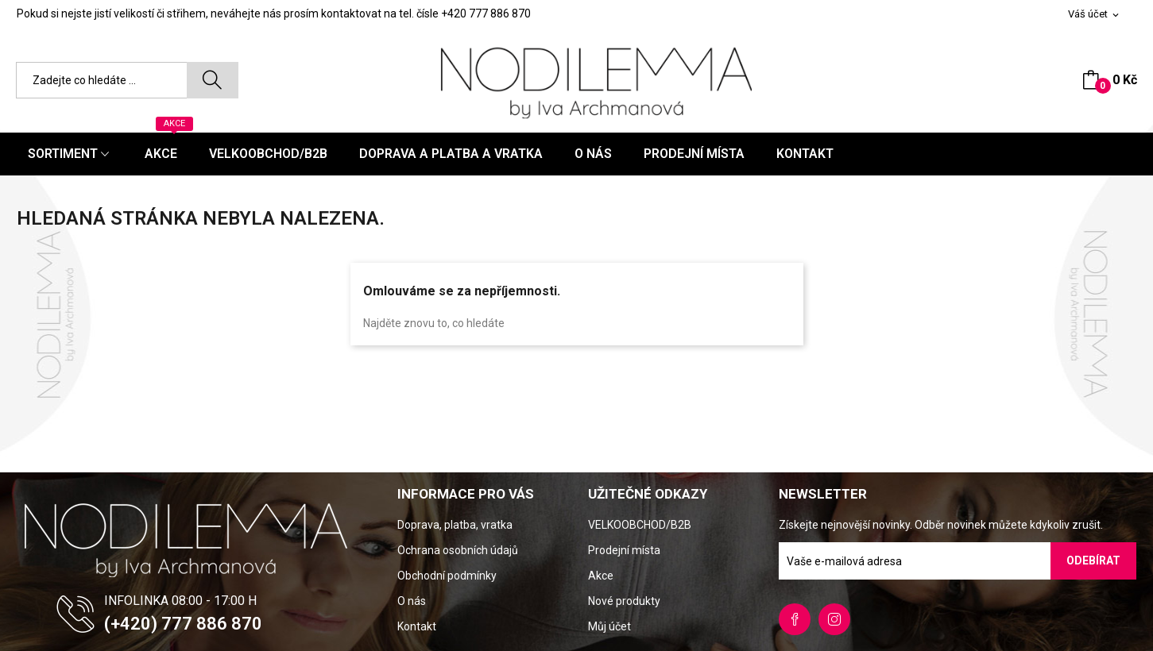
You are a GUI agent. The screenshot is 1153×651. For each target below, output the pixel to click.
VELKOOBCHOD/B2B (639, 524)
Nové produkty (624, 601)
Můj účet (609, 626)
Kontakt (416, 626)
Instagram (834, 619)
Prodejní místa (624, 550)
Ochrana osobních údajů (457, 550)
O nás (411, 601)
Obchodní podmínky (447, 575)
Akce (600, 575)
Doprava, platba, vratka (455, 524)
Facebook (795, 619)
